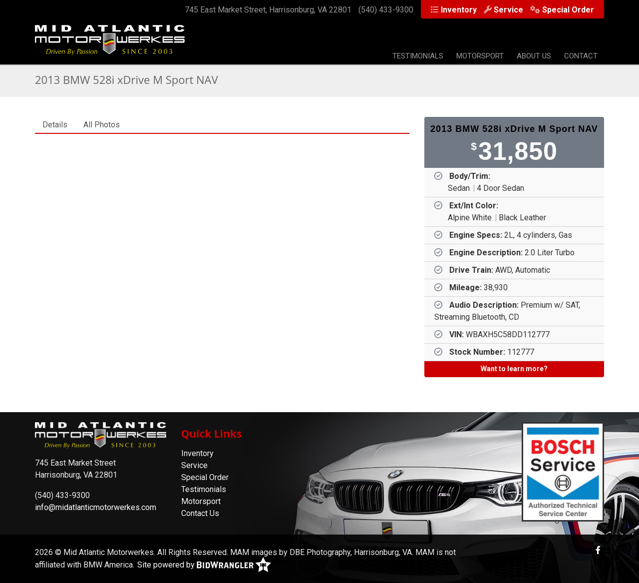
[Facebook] (598, 550)
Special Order (568, 9)
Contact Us (200, 513)
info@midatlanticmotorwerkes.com (95, 507)
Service (508, 9)
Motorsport (480, 55)
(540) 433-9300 (385, 9)
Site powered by (204, 565)
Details (54, 124)
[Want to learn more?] (514, 369)
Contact (581, 55)
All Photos (101, 124)
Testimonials (417, 55)
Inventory (459, 9)
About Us (534, 55)
